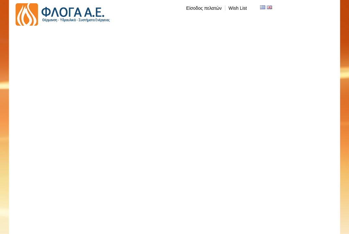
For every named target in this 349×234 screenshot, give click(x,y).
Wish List (238, 8)
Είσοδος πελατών (204, 8)
